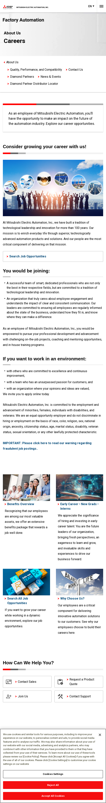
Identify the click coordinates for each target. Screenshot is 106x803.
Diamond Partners (22, 76)
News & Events (51, 76)
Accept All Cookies (53, 795)
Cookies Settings (53, 774)
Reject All (53, 785)
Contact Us (76, 69)
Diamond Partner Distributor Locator (34, 83)
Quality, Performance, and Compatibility (36, 69)
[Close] (100, 735)
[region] (53, 766)
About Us (12, 62)
